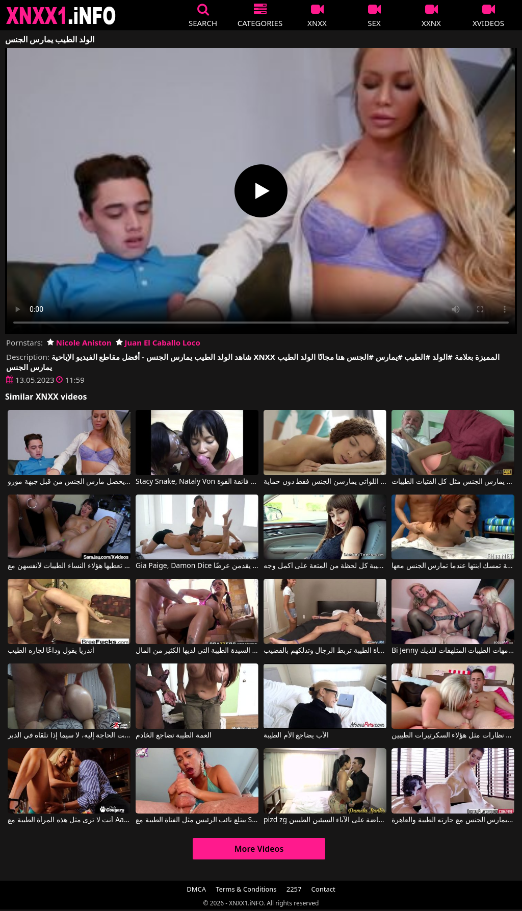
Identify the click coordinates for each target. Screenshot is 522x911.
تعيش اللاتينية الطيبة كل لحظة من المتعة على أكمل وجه (325, 566)
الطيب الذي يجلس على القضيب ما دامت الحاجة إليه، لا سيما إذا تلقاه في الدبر (69, 735)
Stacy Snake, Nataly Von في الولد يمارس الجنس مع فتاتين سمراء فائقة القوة (197, 482)
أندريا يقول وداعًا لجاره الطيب (51, 651)
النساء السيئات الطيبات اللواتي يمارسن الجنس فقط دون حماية (325, 482)
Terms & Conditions (246, 889)
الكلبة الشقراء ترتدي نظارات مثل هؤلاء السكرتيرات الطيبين (453, 735)
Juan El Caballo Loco (158, 342)
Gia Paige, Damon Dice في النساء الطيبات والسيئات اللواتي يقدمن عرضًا (197, 566)
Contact (323, 889)
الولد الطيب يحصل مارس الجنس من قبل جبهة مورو (69, 482)
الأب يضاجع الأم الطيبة (296, 735)
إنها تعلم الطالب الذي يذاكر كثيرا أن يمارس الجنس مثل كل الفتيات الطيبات (453, 482)
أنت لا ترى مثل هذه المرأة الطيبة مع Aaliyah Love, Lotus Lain (69, 820)
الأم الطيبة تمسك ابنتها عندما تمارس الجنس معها (453, 566)
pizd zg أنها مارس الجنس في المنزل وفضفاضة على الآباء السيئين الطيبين (325, 820)
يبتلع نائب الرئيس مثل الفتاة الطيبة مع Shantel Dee (197, 820)
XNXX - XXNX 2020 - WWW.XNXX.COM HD (61, 15)
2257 (294, 889)
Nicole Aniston (79, 342)
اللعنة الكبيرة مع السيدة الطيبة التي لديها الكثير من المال (197, 651)
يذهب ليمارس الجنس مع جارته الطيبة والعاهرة (453, 820)
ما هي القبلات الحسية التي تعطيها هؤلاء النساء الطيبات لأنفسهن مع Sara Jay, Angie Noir (69, 566)
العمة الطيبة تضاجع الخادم (174, 735)
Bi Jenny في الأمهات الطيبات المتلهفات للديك (453, 651)
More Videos (259, 848)
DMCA (196, 889)
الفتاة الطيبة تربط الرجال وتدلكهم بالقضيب (325, 651)
